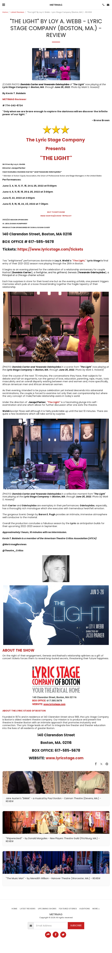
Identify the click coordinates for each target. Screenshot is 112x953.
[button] (3, 4)
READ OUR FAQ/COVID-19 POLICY (56, 215)
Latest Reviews (17, 12)
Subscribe (76, 925)
